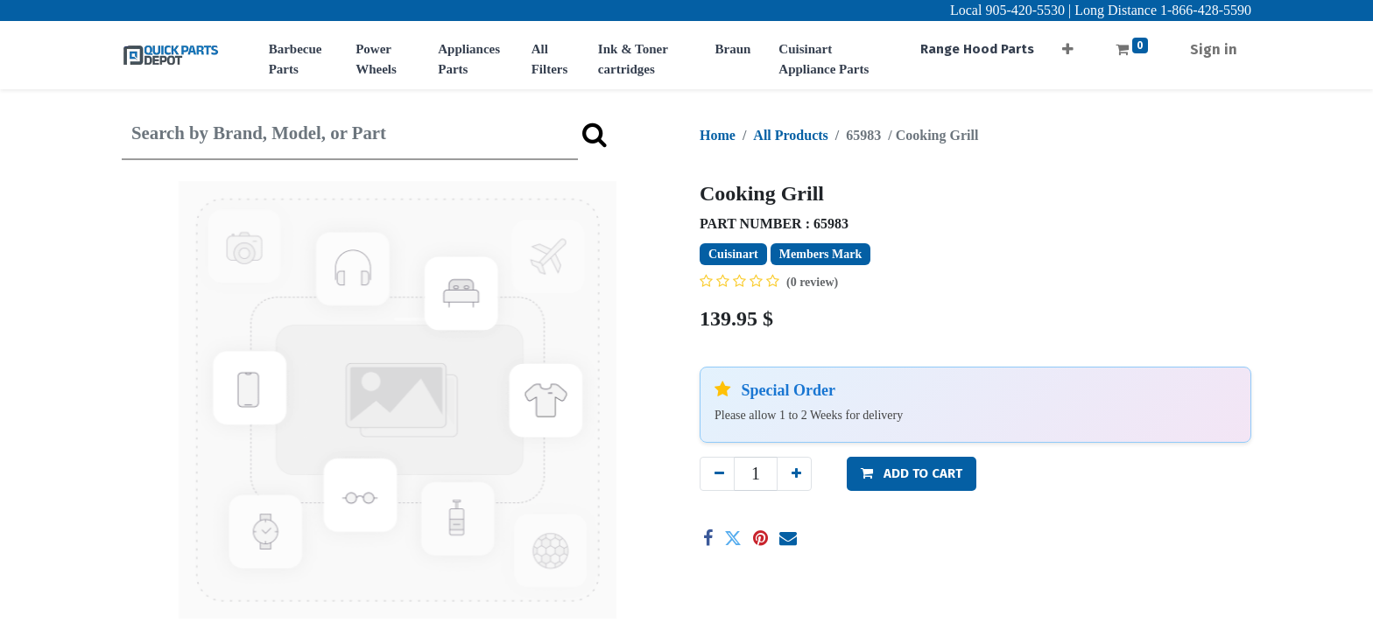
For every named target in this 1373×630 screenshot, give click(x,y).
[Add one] (794, 474)
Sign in (1213, 49)
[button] (1068, 44)
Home (718, 135)
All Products (790, 135)
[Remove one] (717, 474)
